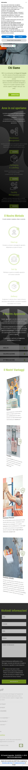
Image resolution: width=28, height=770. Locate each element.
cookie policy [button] (12, 10)
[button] (26, 2)
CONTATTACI (14, 100)
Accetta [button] (20, 36)
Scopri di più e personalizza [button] (14, 40)
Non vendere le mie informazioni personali (11, 22)
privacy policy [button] (15, 28)
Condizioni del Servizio (19, 763)
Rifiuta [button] (7, 36)
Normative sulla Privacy (7, 763)
